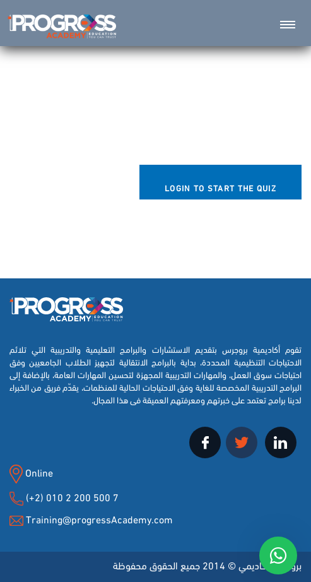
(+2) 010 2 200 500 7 (71, 496)
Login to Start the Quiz (220, 187)
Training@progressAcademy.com (99, 518)
